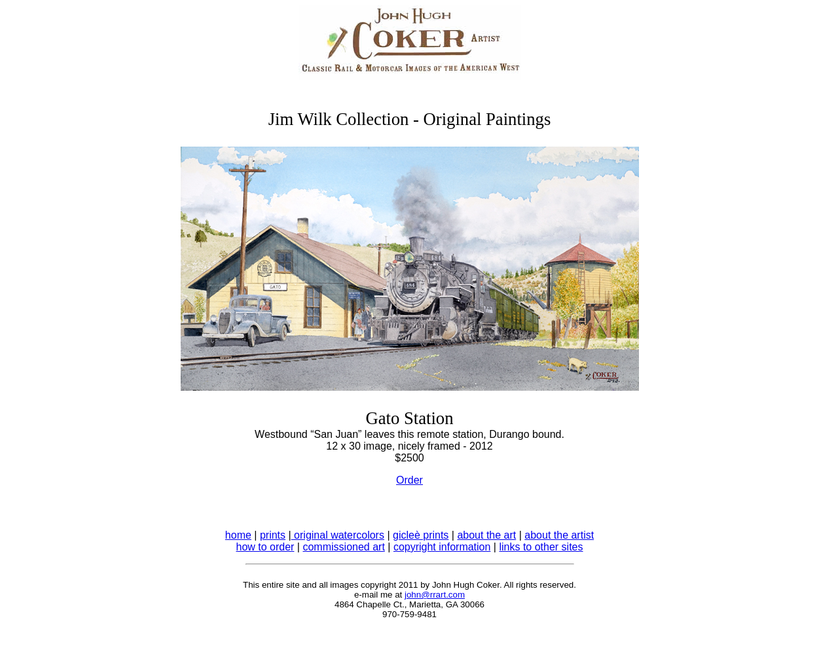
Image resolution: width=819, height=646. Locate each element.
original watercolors (337, 535)
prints (272, 535)
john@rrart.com (435, 595)
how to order (265, 546)
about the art (486, 535)
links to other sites (541, 546)
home (238, 535)
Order (409, 480)
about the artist (559, 535)
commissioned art (343, 546)
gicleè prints (420, 535)
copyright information (442, 546)
